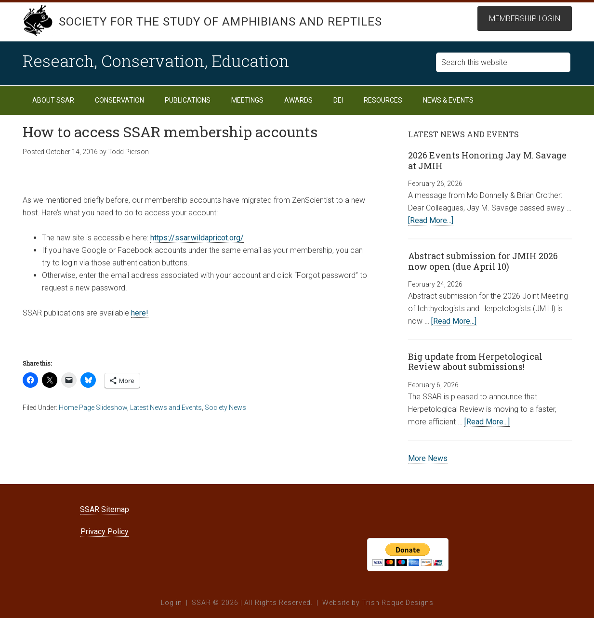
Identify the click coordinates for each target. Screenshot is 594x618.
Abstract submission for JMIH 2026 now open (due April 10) (483, 261)
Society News (225, 407)
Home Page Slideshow (93, 407)
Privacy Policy (104, 531)
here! (139, 312)
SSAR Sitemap (104, 509)
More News (428, 458)
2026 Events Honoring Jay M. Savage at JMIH (487, 160)
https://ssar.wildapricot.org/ (197, 237)
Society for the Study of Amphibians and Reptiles (220, 21)
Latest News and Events (166, 407)
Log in (171, 602)
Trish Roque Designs (398, 602)
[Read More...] (430, 220)
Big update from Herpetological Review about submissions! (475, 362)
